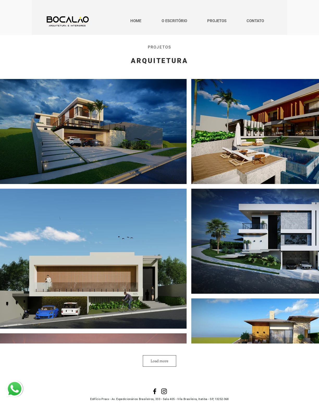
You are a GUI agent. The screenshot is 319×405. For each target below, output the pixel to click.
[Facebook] (154, 391)
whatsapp (11, 383)
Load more (159, 360)
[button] (216, 21)
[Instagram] (164, 391)
